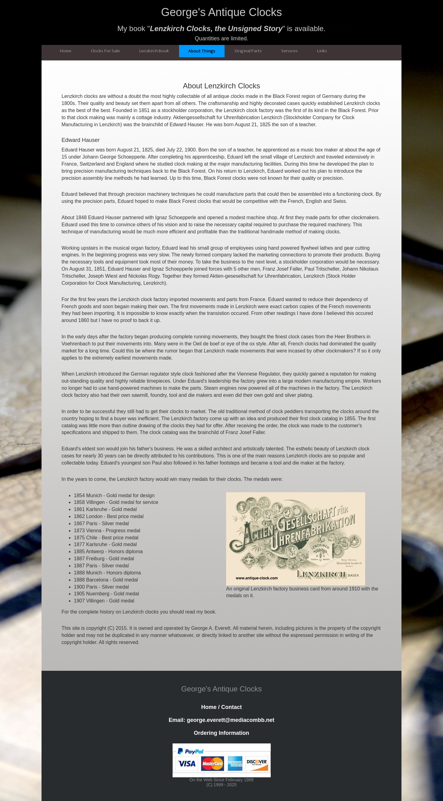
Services (289, 51)
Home (65, 51)
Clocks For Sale (105, 51)
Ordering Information (221, 733)
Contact (231, 707)
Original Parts (248, 51)
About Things (201, 51)
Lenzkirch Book (154, 51)
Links (322, 51)
